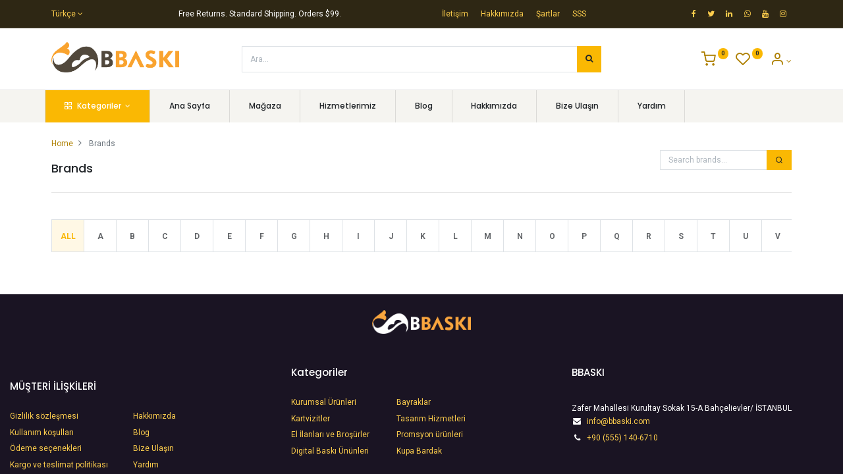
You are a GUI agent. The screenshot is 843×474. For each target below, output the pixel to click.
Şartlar (548, 13)
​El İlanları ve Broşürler (330, 434)
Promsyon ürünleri (429, 434)
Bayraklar (413, 402)
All (68, 236)
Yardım (146, 464)
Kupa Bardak (419, 451)
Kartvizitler (310, 418)
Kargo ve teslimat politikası (59, 464)
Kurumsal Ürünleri (323, 402)
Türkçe (63, 13)
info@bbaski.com (618, 421)
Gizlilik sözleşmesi (44, 416)
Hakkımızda (502, 13)
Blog (141, 432)
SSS (579, 13)
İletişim (455, 13)
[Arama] (589, 59)
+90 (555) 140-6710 (622, 437)
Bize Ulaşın (153, 448)
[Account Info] (781, 61)
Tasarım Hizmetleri (431, 418)
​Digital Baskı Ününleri (330, 451)
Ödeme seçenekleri (47, 448)
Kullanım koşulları (42, 432)
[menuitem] (196, 106)
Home (62, 143)
